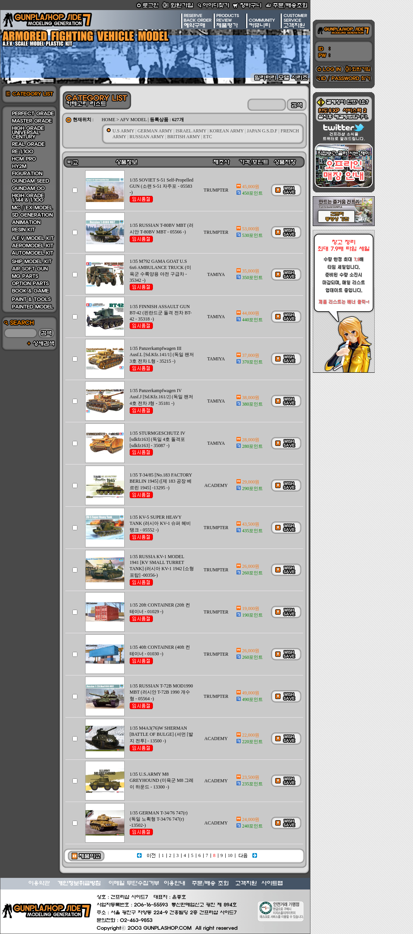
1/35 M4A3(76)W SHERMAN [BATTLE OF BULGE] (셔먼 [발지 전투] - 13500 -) (161, 734)
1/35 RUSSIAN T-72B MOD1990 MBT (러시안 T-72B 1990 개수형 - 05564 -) (161, 692)
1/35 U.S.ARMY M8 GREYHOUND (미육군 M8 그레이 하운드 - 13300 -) (162, 780)
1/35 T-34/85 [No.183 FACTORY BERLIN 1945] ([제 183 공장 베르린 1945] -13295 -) (161, 481)
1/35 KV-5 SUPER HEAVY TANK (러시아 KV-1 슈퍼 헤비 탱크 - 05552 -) (160, 523)
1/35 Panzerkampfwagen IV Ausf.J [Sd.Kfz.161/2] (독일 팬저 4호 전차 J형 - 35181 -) (161, 397)
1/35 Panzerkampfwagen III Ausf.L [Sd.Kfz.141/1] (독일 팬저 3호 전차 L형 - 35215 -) (162, 355)
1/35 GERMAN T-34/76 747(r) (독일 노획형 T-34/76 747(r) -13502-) (159, 819)
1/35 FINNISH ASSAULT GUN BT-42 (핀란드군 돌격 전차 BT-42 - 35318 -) (161, 313)
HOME (108, 119)
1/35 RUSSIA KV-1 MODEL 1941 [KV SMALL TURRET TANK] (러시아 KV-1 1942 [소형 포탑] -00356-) (162, 566)
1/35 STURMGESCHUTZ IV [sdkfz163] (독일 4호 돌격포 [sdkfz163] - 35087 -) (157, 439)
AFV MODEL (133, 119)
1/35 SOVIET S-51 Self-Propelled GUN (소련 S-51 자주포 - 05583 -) (162, 186)
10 (230, 855)
